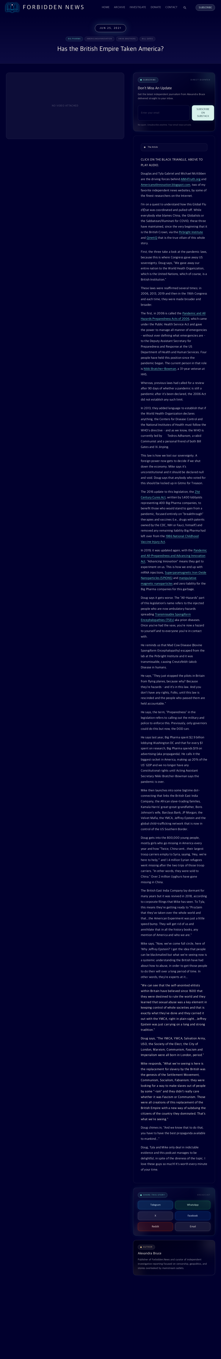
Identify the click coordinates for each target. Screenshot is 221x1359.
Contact (171, 7)
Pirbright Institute (191, 232)
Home (105, 7)
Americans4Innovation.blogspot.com (165, 185)
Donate (156, 7)
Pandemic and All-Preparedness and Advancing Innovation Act (174, 556)
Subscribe (205, 7)
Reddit (155, 1226)
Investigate (138, 7)
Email (193, 1226)
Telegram (155, 1205)
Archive (119, 7)
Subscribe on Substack (203, 113)
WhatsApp (193, 1205)
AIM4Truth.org (190, 179)
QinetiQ (152, 238)
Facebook (193, 1215)
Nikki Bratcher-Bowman (160, 369)
